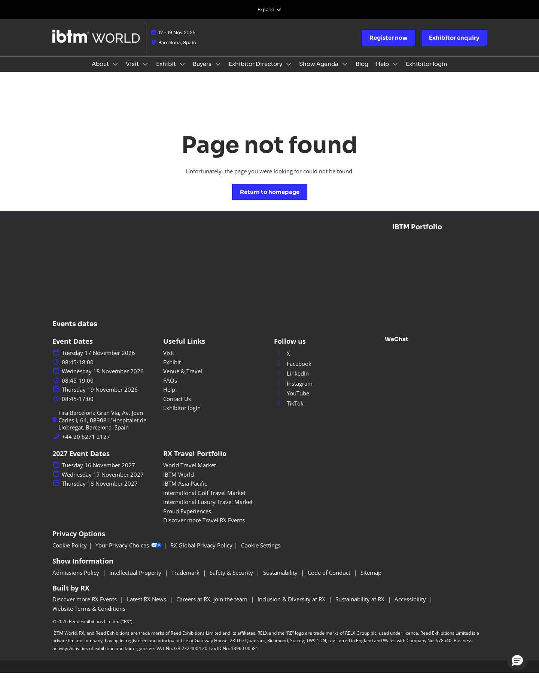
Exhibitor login (426, 71)
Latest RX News (147, 606)
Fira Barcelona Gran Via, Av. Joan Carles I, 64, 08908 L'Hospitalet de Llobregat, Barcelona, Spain (102, 427)
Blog (362, 71)
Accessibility (411, 606)
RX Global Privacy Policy (201, 552)
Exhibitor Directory (256, 71)
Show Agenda (319, 71)
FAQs (170, 387)
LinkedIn (291, 380)
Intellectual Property (136, 579)
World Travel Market (189, 472)
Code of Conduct (330, 579)
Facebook (292, 370)
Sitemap (370, 579)
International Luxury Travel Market (208, 508)
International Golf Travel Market (204, 499)
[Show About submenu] (115, 71)
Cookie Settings (260, 552)
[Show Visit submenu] (145, 71)
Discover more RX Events (85, 606)
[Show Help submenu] (395, 71)
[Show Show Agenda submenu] (344, 71)
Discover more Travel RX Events (204, 527)
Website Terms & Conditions (88, 615)
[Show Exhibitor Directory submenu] (288, 71)
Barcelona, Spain (177, 49)
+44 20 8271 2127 (86, 443)
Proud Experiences (187, 518)
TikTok (289, 410)
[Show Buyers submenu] (217, 71)
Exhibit (166, 71)
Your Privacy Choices (128, 552)
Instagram (293, 390)
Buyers (203, 71)
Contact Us (177, 405)
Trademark (186, 579)
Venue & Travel (182, 378)
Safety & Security (232, 579)
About (101, 71)
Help (383, 71)
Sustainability (281, 579)
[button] (388, 45)
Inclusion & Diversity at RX (292, 606)
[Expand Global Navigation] (269, 9)
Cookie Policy (69, 552)
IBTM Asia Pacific (185, 490)
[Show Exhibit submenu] (182, 71)
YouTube (291, 400)
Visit (133, 71)
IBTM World (178, 481)
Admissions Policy (76, 579)
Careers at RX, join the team (212, 606)
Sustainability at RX (360, 606)
